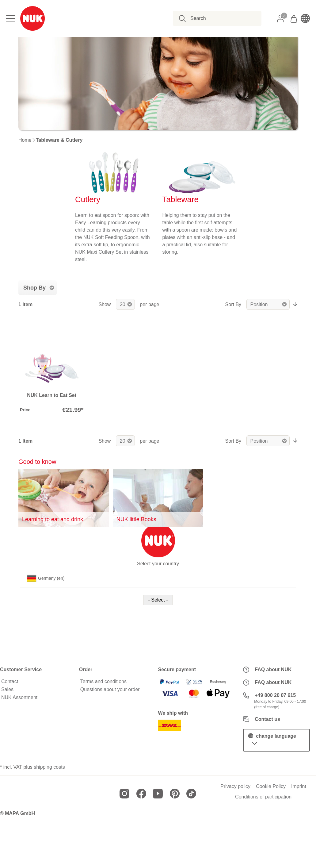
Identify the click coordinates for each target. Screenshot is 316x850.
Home (25, 140)
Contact (9, 681)
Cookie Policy (271, 786)
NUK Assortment (19, 697)
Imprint (298, 786)
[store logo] (32, 18)
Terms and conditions (103, 681)
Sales (7, 689)
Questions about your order (110, 689)
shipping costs (49, 767)
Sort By (233, 304)
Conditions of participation (263, 796)
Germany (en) (45, 578)
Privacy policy (235, 786)
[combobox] (220, 18)
